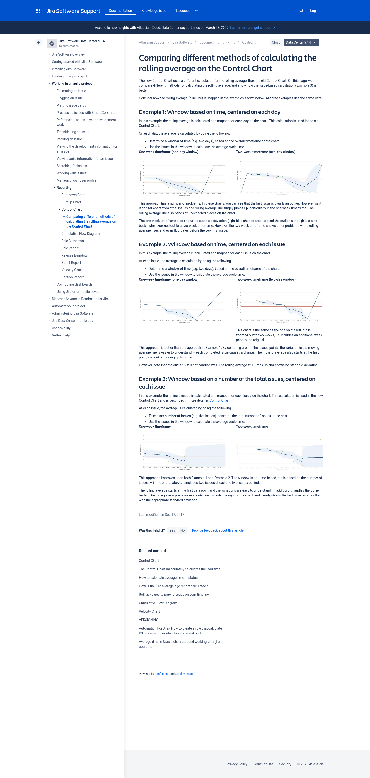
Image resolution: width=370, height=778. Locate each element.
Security (285, 764)
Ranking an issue (69, 139)
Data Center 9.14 (302, 42)
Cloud (276, 42)
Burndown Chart (74, 195)
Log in (314, 11)
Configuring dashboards (74, 284)
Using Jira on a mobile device (78, 292)
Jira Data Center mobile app (72, 321)
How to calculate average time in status (168, 578)
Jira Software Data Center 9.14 (82, 41)
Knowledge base (154, 11)
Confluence (161, 674)
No (182, 530)
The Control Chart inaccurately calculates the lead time (179, 569)
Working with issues (71, 173)
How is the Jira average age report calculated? (173, 586)
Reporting (64, 188)
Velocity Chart (72, 270)
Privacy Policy (237, 764)
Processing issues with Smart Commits (86, 112)
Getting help (61, 335)
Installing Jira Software (69, 69)
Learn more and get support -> (252, 28)
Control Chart (72, 209)
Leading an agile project (69, 76)
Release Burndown (75, 255)
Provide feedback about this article (218, 530)
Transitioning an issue (73, 132)
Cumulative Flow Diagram (81, 234)
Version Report (73, 277)
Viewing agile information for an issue (85, 158)
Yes (172, 530)
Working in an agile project (72, 83)
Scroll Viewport (185, 674)
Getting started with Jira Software (77, 62)
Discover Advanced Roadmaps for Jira (80, 299)
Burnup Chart (71, 202)
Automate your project (68, 306)
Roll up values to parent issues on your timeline (174, 594)
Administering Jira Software (72, 313)
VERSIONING (148, 620)
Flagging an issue (70, 98)
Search (301, 11)
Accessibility (61, 328)
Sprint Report (71, 263)
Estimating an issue (71, 91)
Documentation (120, 11)
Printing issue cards (71, 105)
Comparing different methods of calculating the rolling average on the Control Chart (91, 221)
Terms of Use (263, 764)
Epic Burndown (73, 241)
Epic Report (70, 248)
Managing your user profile (76, 180)
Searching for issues (72, 166)
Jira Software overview (69, 54)
